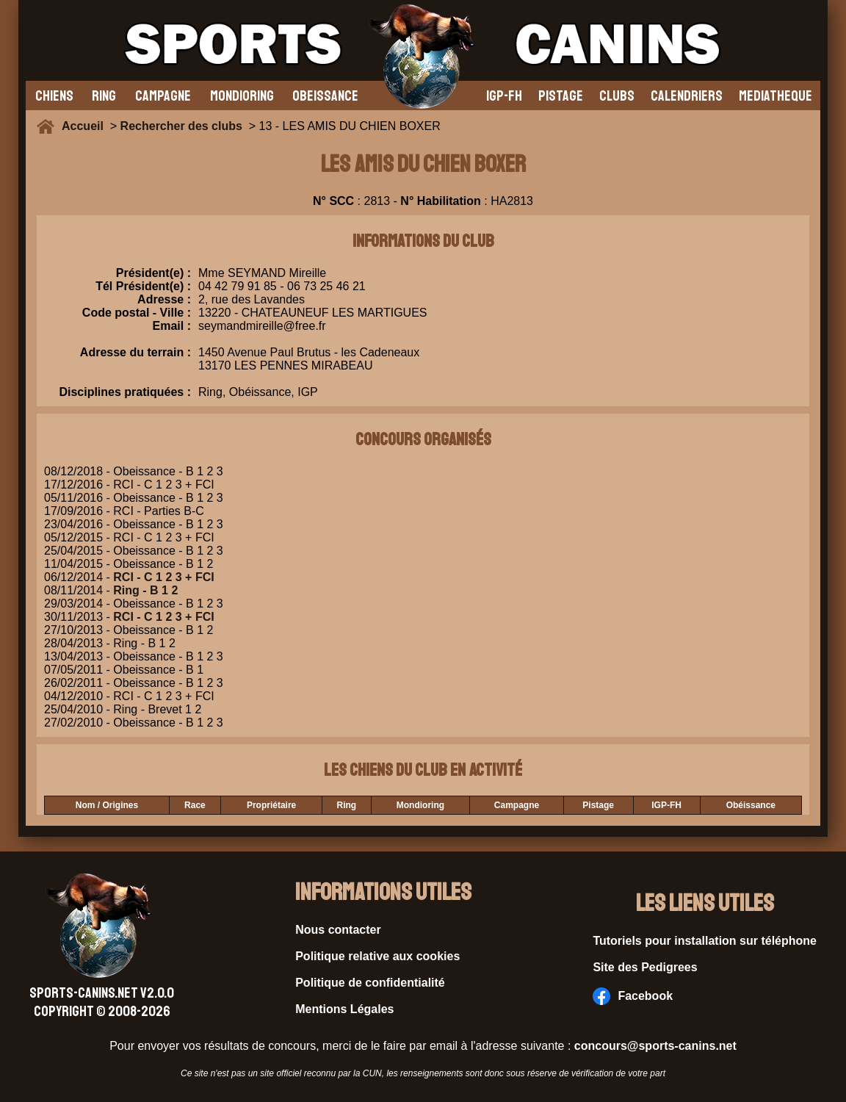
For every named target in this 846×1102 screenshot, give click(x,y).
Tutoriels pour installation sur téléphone (705, 940)
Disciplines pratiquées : (125, 392)
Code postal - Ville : (136, 312)
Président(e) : (153, 273)
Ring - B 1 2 (145, 590)
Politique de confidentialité (370, 982)
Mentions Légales (344, 1009)
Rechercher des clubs (181, 126)
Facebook (633, 996)
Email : (172, 326)
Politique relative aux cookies (377, 956)
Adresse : (164, 299)
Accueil (86, 126)
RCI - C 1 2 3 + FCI (163, 577)
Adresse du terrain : (135, 359)
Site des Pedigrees (645, 967)
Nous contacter (337, 929)
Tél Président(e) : (143, 286)
